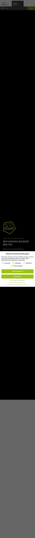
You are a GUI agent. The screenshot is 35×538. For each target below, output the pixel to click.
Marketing (17, 263)
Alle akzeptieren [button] (17, 271)
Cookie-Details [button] (9, 284)
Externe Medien (17, 266)
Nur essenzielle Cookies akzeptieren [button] (17, 280)
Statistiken (27, 263)
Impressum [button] (26, 284)
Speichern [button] (17, 276)
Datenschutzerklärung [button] (18, 284)
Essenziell (6, 263)
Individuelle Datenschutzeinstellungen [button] (17, 282)
